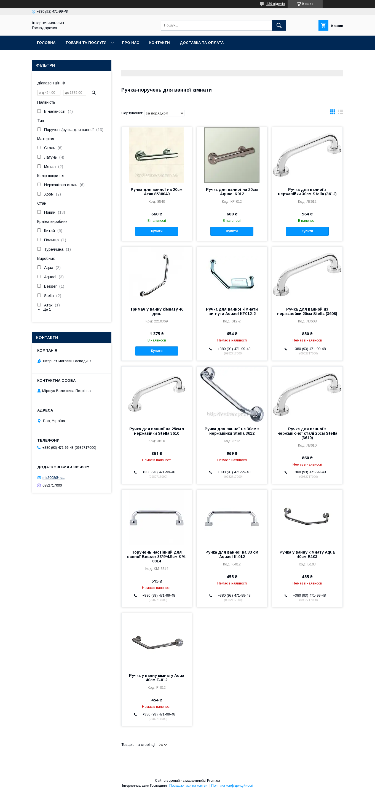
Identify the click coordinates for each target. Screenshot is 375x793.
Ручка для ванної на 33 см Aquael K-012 (231, 554)
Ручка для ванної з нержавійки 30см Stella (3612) (307, 191)
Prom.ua (213, 781)
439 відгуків (275, 4)
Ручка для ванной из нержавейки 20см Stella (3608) (307, 311)
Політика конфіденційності (232, 785)
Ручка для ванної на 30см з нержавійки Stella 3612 (232, 431)
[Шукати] (279, 25)
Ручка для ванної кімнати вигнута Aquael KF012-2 (232, 311)
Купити (156, 231)
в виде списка (340, 113)
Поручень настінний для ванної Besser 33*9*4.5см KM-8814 (156, 556)
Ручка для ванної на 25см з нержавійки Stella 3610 (156, 431)
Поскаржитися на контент (189, 785)
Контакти (159, 43)
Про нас (130, 43)
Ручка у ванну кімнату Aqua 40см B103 (307, 554)
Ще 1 (46, 309)
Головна (46, 43)
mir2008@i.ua (53, 478)
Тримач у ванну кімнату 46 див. (156, 311)
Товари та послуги (85, 43)
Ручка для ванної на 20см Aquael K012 (232, 191)
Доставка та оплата (202, 43)
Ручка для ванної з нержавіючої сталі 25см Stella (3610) (307, 433)
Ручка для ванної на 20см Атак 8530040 (157, 191)
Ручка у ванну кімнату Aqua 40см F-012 (156, 677)
